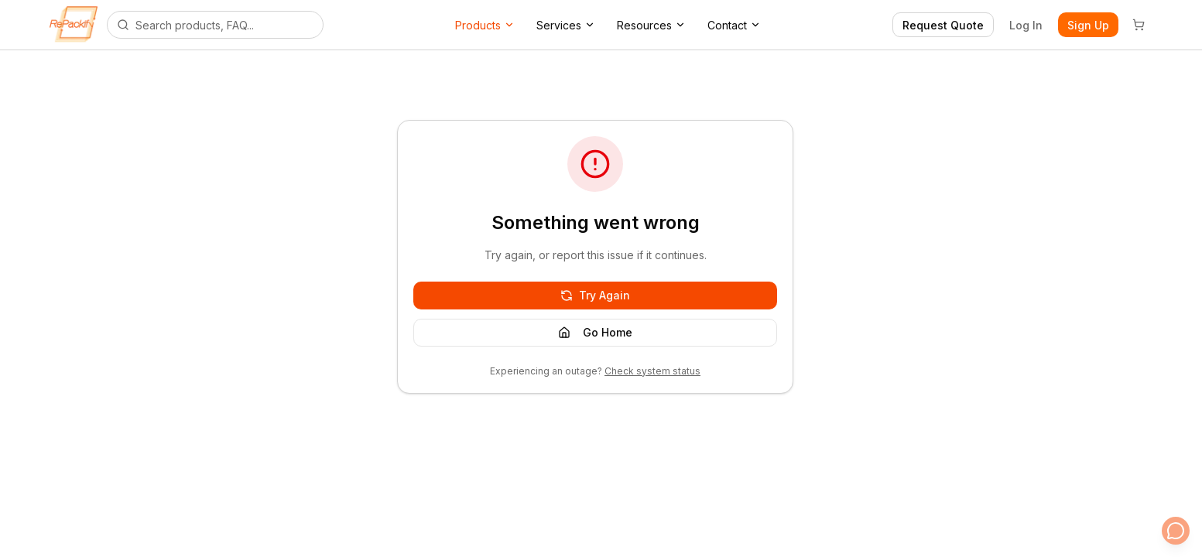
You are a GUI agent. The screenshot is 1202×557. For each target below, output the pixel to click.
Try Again (595, 295)
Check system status (652, 371)
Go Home (595, 332)
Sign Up (1088, 25)
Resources (651, 25)
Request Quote (943, 25)
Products (485, 25)
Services (565, 25)
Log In (1026, 25)
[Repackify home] (74, 24)
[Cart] (1138, 25)
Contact (734, 25)
